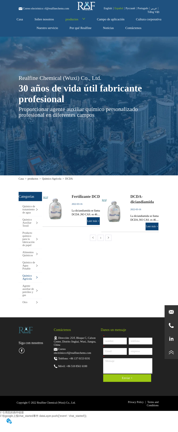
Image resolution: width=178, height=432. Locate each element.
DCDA (69, 178)
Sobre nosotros (44, 19)
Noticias (108, 28)
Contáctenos (133, 28)
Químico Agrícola (51, 178)
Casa (20, 19)
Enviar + (127, 378)
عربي (154, 8)
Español (119, 8)
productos (75, 19)
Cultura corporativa (149, 19)
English (108, 8)
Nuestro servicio (47, 28)
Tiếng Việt (153, 12)
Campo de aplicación (110, 19)
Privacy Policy (136, 402)
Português (143, 8)
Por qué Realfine (80, 28)
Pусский (130, 8)
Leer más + (93, 221)
